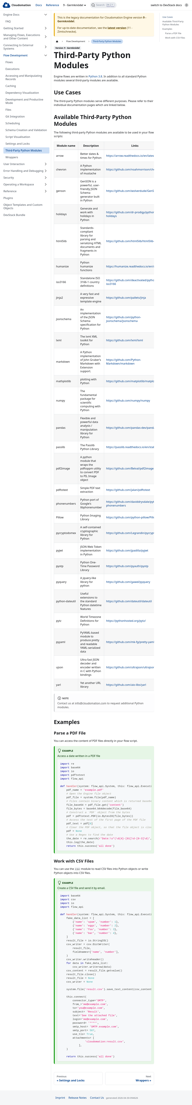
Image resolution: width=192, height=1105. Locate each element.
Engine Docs (11, 14)
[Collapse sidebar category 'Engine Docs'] (45, 15)
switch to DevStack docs (166, 5)
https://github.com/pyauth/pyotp (127, 566)
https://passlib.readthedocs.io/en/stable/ (132, 447)
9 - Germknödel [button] (73, 5)
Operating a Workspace (18, 184)
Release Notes (77, 1098)
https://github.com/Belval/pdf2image (130, 468)
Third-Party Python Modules (23, 150)
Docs (39, 5)
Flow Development (15, 55)
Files (8, 110)
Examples (167, 29)
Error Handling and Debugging (23, 171)
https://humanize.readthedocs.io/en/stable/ (134, 266)
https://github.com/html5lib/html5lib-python (134, 241)
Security (8, 177)
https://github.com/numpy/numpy (128, 400)
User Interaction (14, 164)
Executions (12, 69)
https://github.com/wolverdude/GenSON (132, 191)
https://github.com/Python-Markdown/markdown (123, 361)
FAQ (8, 21)
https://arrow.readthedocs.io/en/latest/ (131, 156)
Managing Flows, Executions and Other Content (21, 36)
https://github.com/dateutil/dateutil (129, 601)
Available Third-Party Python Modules (172, 23)
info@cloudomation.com (90, 703)
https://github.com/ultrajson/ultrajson (130, 667)
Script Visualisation (17, 137)
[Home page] (57, 41)
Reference (52, 5)
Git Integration (15, 116)
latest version (116, 28)
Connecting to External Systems (18, 46)
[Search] (103, 5)
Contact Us (97, 1098)
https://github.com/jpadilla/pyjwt (127, 550)
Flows (9, 62)
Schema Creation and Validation (26, 130)
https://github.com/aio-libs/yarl (126, 685)
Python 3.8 (95, 76)
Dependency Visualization (22, 93)
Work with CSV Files (175, 37)
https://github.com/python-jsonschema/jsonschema (123, 319)
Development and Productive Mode (24, 101)
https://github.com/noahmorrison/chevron (133, 169)
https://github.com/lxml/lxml (124, 340)
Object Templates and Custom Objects (22, 206)
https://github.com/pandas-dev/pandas (131, 428)
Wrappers (11, 157)
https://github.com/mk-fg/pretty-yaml (130, 642)
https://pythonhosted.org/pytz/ (126, 621)
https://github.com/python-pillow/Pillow (131, 517)
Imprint (60, 1098)
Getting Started (13, 28)
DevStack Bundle (14, 215)
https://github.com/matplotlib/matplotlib (132, 381)
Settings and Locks (17, 144)
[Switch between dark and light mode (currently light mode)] (186, 5)
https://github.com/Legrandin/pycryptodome (135, 533)
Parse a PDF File (173, 33)
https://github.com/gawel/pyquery (128, 582)
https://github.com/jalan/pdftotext (128, 490)
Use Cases (167, 17)
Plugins (8, 198)
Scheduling (12, 123)
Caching (10, 86)
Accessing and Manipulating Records (23, 77)
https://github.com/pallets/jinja (126, 298)
